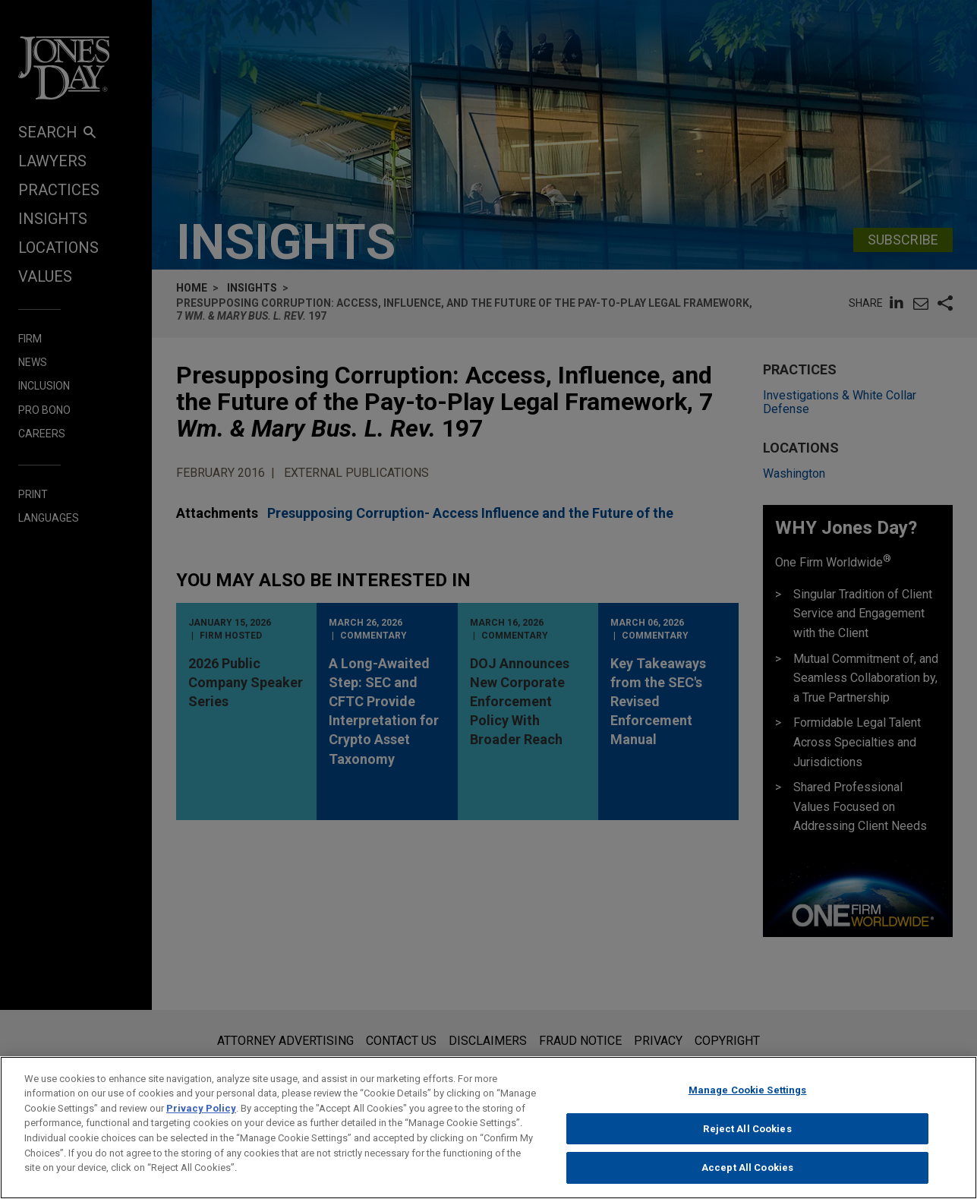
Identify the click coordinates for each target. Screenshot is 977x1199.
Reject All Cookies (747, 1137)
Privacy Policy (201, 1117)
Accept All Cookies (747, 1176)
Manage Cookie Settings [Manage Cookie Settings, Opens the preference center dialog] (748, 1099)
